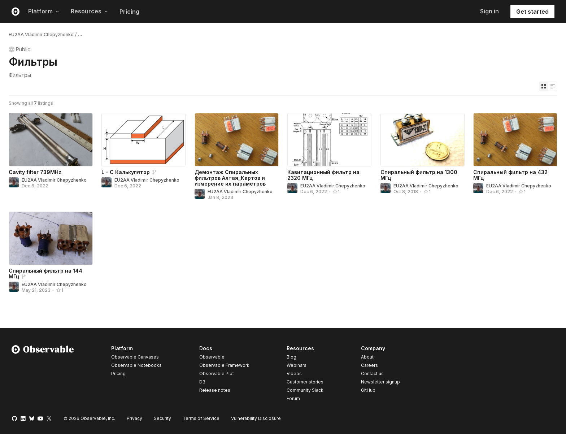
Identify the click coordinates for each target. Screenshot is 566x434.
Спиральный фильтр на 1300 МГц (418, 175)
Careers (369, 365)
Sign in (489, 11)
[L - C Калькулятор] (143, 139)
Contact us (372, 373)
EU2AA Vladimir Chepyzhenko (41, 34)
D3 (202, 382)
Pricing (129, 11)
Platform (43, 11)
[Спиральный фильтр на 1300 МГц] (422, 139)
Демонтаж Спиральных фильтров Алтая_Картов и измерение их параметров (230, 178)
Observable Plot (216, 373)
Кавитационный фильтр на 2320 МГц (323, 175)
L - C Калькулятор (125, 172)
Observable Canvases (135, 357)
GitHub (368, 390)
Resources (89, 11)
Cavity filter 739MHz (35, 172)
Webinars (296, 365)
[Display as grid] (543, 86)
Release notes (214, 390)
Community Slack (305, 390)
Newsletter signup (380, 382)
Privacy (134, 418)
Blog (291, 357)
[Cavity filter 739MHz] (51, 139)
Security (162, 418)
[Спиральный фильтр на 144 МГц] (51, 238)
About (367, 357)
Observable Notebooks (136, 365)
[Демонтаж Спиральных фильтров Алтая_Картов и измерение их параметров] (237, 139)
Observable (212, 357)
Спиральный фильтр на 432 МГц (510, 175)
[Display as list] (552, 86)
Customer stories (305, 382)
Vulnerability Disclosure (256, 418)
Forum (293, 398)
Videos (294, 373)
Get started (532, 11)
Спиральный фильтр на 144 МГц (45, 273)
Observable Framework (224, 365)
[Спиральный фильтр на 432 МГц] (515, 139)
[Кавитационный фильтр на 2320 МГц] (329, 139)
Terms (201, 418)
